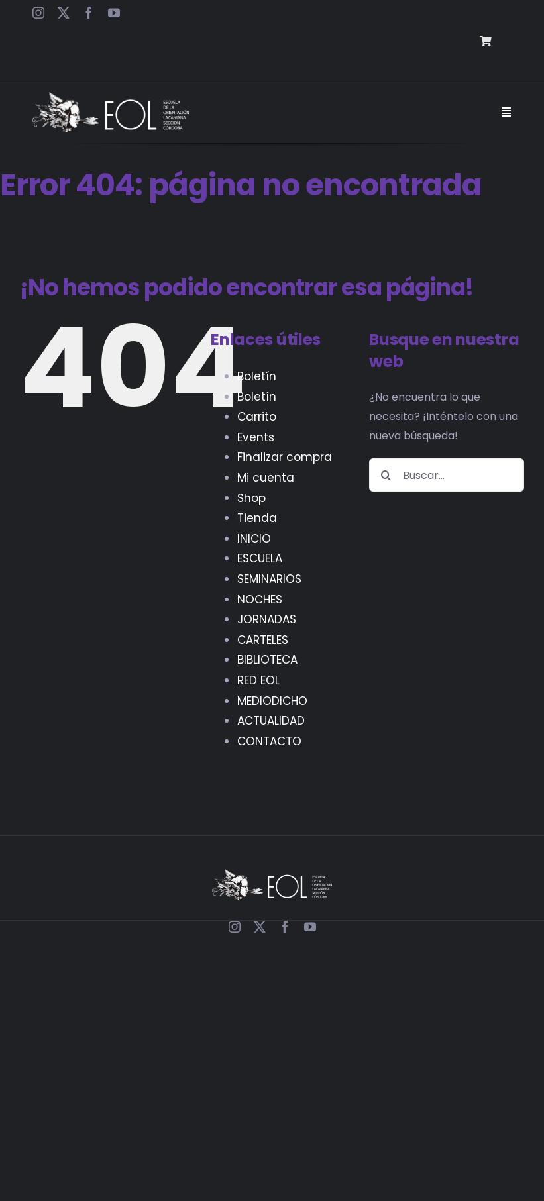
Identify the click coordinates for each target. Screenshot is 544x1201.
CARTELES (262, 640)
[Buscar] (385, 475)
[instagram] (38, 13)
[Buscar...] (446, 475)
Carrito (256, 417)
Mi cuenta (265, 478)
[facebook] (89, 13)
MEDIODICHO (272, 701)
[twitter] (64, 13)
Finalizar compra (284, 457)
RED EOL (258, 680)
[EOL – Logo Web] (110, 97)
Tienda (257, 518)
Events (255, 437)
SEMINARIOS (269, 579)
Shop (251, 498)
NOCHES (259, 599)
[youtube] (114, 13)
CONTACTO (269, 741)
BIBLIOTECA (267, 660)
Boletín (256, 376)
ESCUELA (259, 558)
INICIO (254, 539)
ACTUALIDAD (271, 721)
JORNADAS (266, 619)
